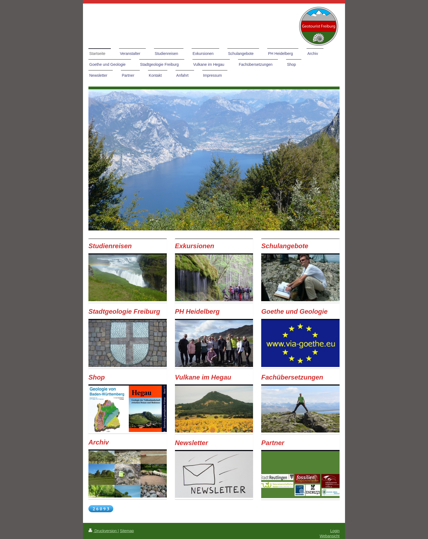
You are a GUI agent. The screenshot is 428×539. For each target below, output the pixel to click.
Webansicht (330, 536)
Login (335, 531)
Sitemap (127, 531)
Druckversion (103, 531)
